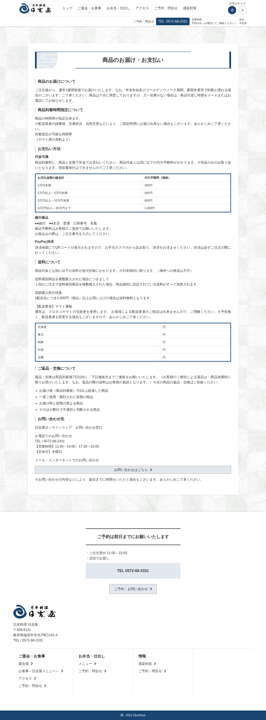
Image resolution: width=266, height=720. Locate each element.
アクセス (142, 8)
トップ (67, 8)
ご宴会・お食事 (89, 8)
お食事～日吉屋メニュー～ (39, 671)
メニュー (85, 663)
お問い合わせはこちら (131, 470)
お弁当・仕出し (118, 8)
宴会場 (24, 663)
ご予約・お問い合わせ (131, 589)
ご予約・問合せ (166, 8)
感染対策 (189, 8)
